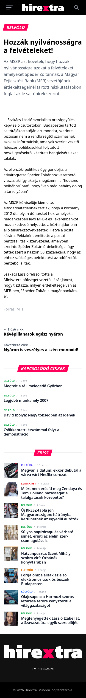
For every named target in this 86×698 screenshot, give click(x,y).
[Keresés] (76, 7)
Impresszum (43, 669)
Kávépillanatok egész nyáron (33, 332)
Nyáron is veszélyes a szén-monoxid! (41, 347)
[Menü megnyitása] (9, 7)
